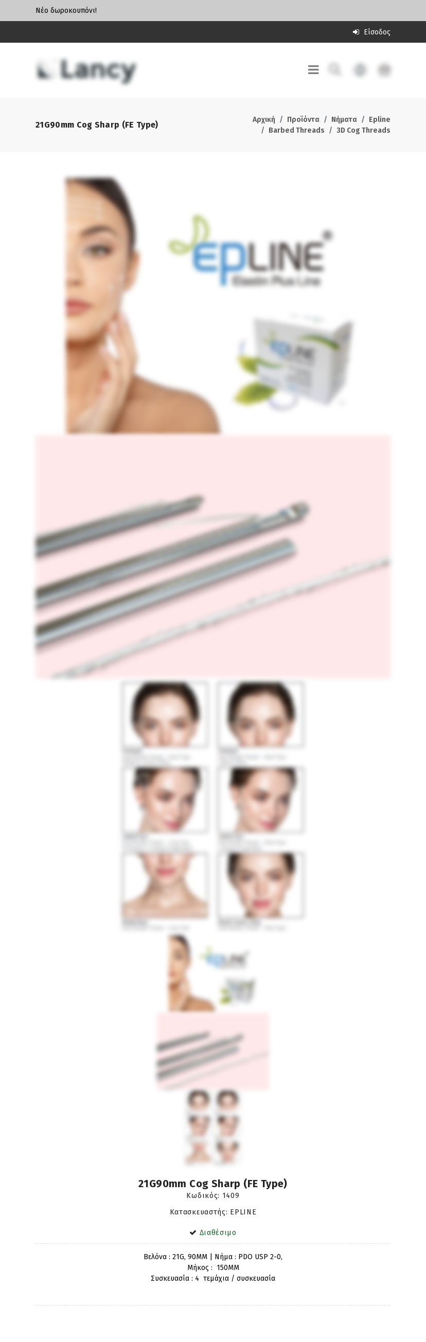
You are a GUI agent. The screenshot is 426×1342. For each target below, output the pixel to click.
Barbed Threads (297, 130)
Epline (379, 119)
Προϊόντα (303, 119)
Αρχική (264, 119)
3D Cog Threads (363, 130)
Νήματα (344, 119)
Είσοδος (371, 32)
